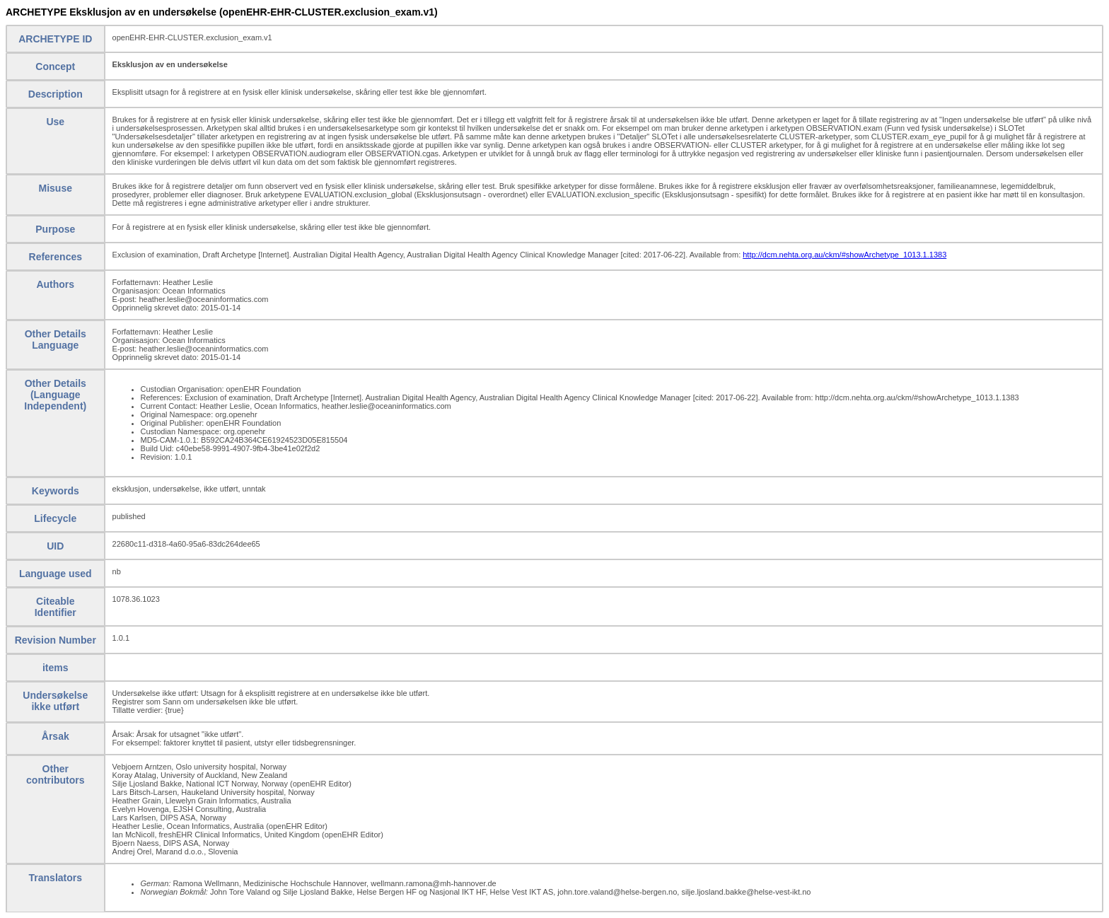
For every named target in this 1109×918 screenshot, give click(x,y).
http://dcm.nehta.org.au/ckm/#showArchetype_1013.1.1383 (844, 254)
